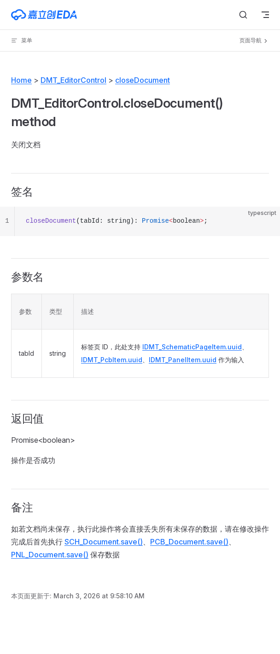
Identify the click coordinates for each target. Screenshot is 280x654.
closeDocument (142, 80)
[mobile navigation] (265, 14)
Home (21, 80)
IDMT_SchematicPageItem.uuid (192, 347)
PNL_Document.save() (49, 554)
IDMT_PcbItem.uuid (111, 360)
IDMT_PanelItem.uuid (182, 360)
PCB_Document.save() (189, 541)
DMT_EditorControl (73, 80)
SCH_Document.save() (103, 541)
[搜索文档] (243, 14)
